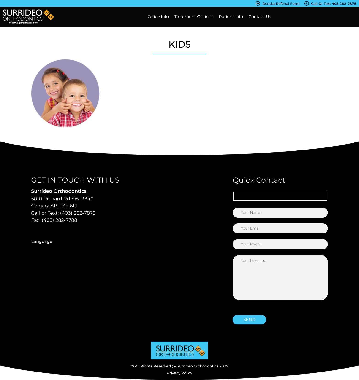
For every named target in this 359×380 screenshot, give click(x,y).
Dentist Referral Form (281, 3)
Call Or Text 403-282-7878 (333, 3)
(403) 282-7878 (77, 213)
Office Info (158, 16)
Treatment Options (193, 16)
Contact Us (259, 16)
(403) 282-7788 (59, 220)
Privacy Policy (179, 373)
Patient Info (231, 16)
